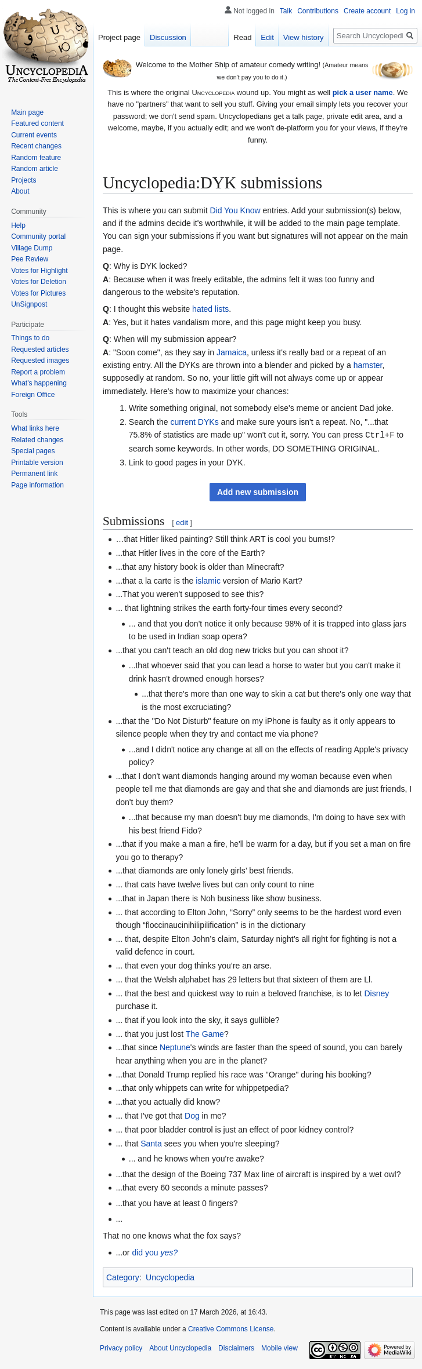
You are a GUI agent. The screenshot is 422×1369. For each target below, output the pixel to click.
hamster (368, 365)
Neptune (175, 1046)
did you (155, 1252)
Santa (151, 1143)
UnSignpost (29, 304)
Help (18, 225)
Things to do (30, 338)
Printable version (37, 462)
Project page (119, 37)
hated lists (210, 309)
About (20, 191)
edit (182, 522)
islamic (208, 580)
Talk (286, 11)
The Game (205, 1033)
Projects (23, 180)
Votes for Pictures (38, 293)
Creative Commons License (230, 1328)
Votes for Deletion (38, 282)
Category (122, 1276)
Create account (367, 11)
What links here (35, 428)
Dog (192, 1115)
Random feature (36, 158)
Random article (34, 169)
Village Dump (31, 248)
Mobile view (279, 1347)
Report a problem (38, 372)
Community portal (38, 236)
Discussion (168, 37)
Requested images (40, 360)
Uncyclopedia (170, 1276)
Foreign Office (33, 395)
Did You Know (235, 210)
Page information (37, 485)
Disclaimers (236, 1347)
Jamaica (232, 352)
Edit (267, 37)
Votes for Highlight (39, 271)
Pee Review (29, 259)
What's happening (39, 383)
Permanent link (34, 473)
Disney (376, 992)
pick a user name (363, 92)
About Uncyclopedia (180, 1347)
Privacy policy (121, 1347)
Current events (34, 135)
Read (242, 37)
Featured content (37, 123)
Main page (27, 112)
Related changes (37, 440)
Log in (405, 11)
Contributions (317, 11)
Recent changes (36, 146)
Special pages (33, 451)
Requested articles (39, 349)
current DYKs (194, 422)
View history (303, 37)
